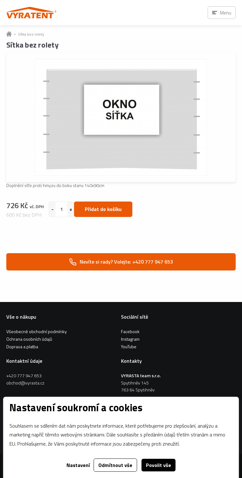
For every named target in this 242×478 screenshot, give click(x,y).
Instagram (130, 339)
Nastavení (78, 465)
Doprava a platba (22, 346)
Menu (225, 12)
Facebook (130, 331)
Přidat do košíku (103, 209)
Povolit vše (158, 465)
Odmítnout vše (115, 465)
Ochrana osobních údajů (29, 339)
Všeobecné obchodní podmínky (36, 331)
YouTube (128, 346)
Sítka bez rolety (31, 34)
